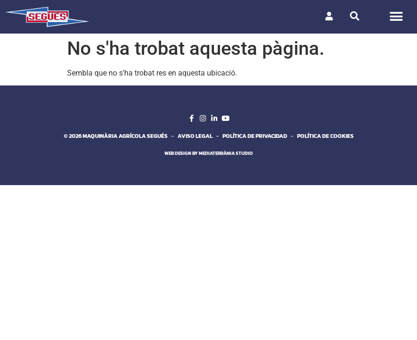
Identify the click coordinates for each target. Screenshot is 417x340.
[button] (396, 16)
